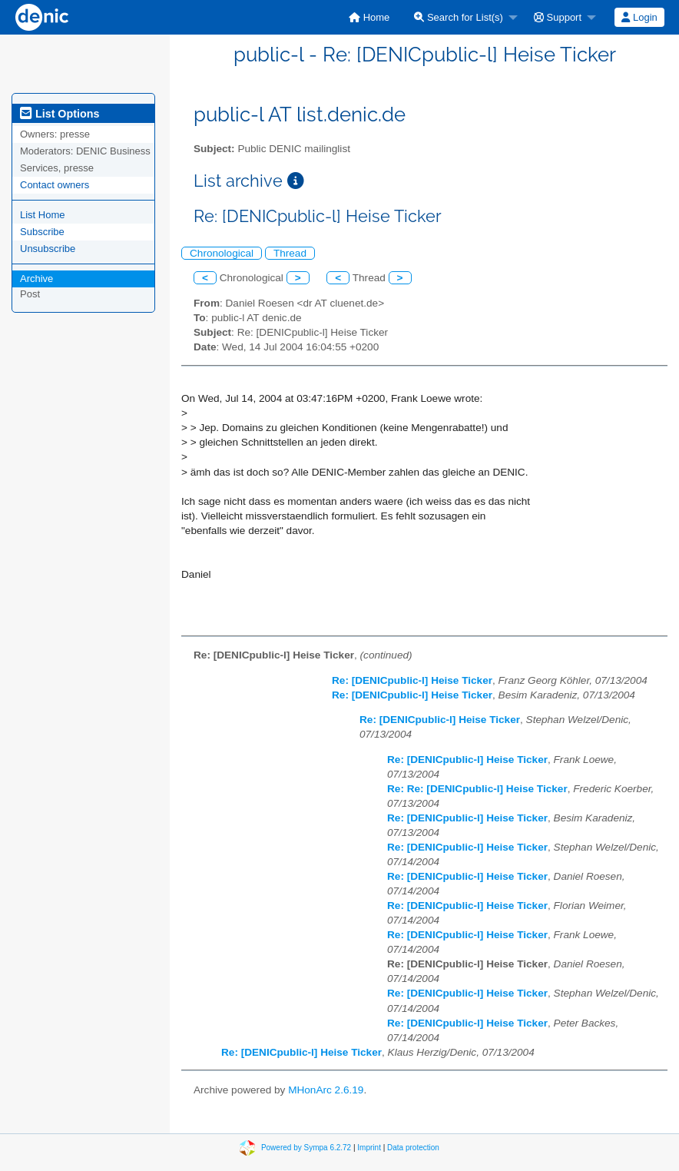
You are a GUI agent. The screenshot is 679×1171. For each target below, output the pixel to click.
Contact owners (54, 185)
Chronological (221, 253)
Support (557, 17)
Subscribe (42, 231)
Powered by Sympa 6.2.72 (306, 1147)
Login (639, 17)
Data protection (413, 1147)
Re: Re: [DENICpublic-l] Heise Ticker (477, 788)
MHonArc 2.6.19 (325, 1090)
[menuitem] (369, 17)
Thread (289, 253)
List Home (42, 215)
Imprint (369, 1147)
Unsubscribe (47, 248)
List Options (59, 114)
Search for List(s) (458, 17)
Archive (36, 278)
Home (369, 17)
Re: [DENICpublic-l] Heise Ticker (412, 680)
